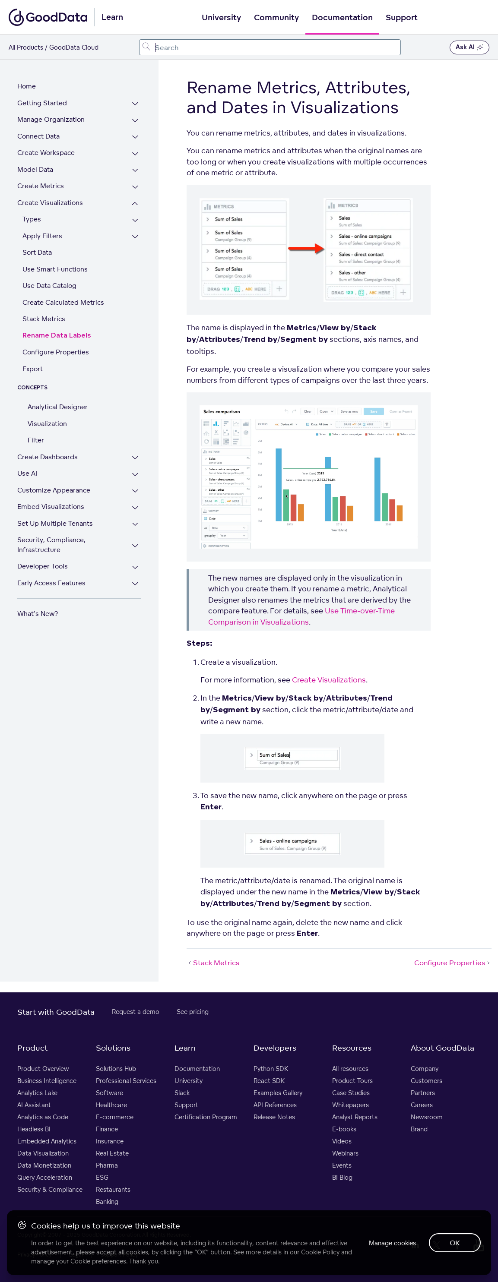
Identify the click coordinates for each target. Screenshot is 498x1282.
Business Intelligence (46, 1080)
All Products (26, 47)
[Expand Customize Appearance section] (135, 491)
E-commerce (114, 1117)
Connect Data (38, 136)
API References (275, 1104)
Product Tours (352, 1080)
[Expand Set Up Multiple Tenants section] (135, 524)
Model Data (35, 169)
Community (276, 17)
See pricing (193, 1011)
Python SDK (271, 1068)
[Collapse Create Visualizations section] (135, 204)
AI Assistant (34, 1104)
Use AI (27, 473)
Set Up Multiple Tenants (55, 523)
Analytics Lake (37, 1092)
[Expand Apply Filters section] (135, 237)
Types (31, 219)
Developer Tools (42, 566)
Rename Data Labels (56, 335)
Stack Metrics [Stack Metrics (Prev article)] (213, 962)
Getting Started (42, 103)
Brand (419, 1129)
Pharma (107, 1165)
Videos (342, 1141)
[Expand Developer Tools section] (135, 567)
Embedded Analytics (46, 1141)
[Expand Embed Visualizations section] (135, 507)
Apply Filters (42, 236)
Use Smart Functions (55, 269)
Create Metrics (40, 186)
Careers (422, 1104)
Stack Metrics (43, 319)
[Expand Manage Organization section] (135, 120)
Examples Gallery (278, 1092)
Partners (423, 1092)
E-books (344, 1129)
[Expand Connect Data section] (135, 137)
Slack (182, 1092)
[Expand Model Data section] (135, 170)
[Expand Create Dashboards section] (135, 458)
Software (109, 1092)
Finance (107, 1129)
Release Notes (274, 1117)
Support (402, 17)
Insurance (110, 1141)
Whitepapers (350, 1104)
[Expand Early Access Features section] (135, 584)
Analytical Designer (58, 407)
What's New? (37, 613)
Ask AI (469, 47)
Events (342, 1165)
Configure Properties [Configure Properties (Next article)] (453, 962)
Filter (36, 440)
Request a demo (135, 1011)
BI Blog (342, 1177)
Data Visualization (43, 1153)
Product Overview (43, 1068)
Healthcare (111, 1104)
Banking (107, 1201)
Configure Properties (55, 352)
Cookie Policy (320, 1252)
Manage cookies (391, 1243)
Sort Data (37, 252)
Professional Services (126, 1080)
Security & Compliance (49, 1189)
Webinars (345, 1153)
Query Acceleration (44, 1177)
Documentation (342, 17)
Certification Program (205, 1117)
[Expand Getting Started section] (135, 104)
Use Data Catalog (49, 285)
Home (26, 86)
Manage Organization (51, 119)
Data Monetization (44, 1165)
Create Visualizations (50, 203)
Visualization (47, 424)
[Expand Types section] (135, 220)
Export (32, 369)
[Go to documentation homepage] (48, 17)
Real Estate (112, 1153)
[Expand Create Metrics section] (135, 187)
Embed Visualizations (50, 506)
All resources (350, 1068)
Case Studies (351, 1092)
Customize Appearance (53, 490)
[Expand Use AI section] (135, 474)
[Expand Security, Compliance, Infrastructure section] (135, 546)
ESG (102, 1177)
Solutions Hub (116, 1068)
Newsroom (427, 1117)
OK (455, 1242)
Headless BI (34, 1129)
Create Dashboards (47, 457)
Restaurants (113, 1189)
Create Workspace (46, 152)
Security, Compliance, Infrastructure (51, 545)
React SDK (269, 1080)
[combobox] (270, 47)
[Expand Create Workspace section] (135, 153)
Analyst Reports (354, 1117)
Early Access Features (51, 583)
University (221, 17)
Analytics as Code (42, 1117)
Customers (426, 1080)
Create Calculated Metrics (63, 302)
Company (424, 1068)
